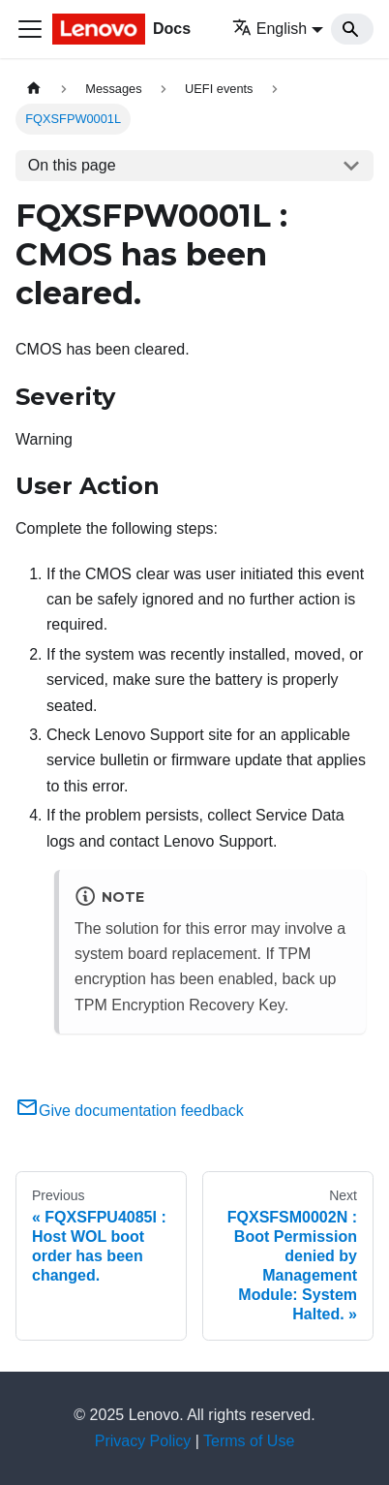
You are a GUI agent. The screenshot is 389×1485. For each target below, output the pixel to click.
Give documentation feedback (129, 1110)
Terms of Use (248, 1441)
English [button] (269, 28)
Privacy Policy (143, 1441)
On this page (72, 165)
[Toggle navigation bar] (30, 29)
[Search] (352, 29)
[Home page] (33, 89)
